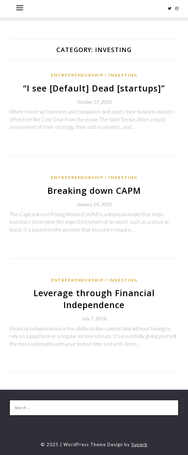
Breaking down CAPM (94, 190)
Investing (123, 75)
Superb (139, 444)
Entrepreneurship (77, 75)
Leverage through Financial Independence (94, 298)
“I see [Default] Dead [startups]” (94, 88)
